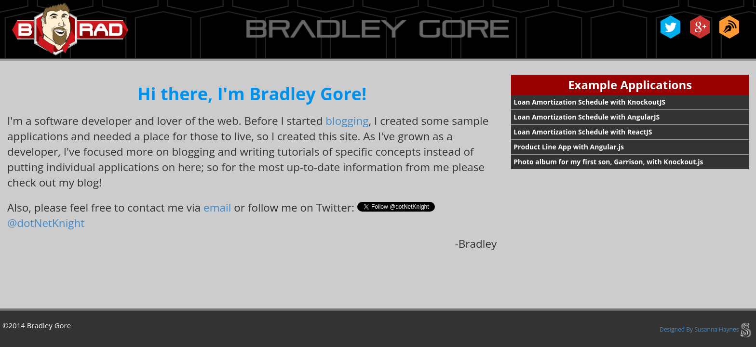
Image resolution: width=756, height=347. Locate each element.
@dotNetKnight (45, 222)
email (217, 207)
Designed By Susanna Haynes (705, 329)
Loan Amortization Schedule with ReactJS (582, 131)
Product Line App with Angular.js (568, 146)
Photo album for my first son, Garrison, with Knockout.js (608, 161)
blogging (346, 120)
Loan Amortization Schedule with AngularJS (586, 116)
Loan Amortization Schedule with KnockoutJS (589, 102)
